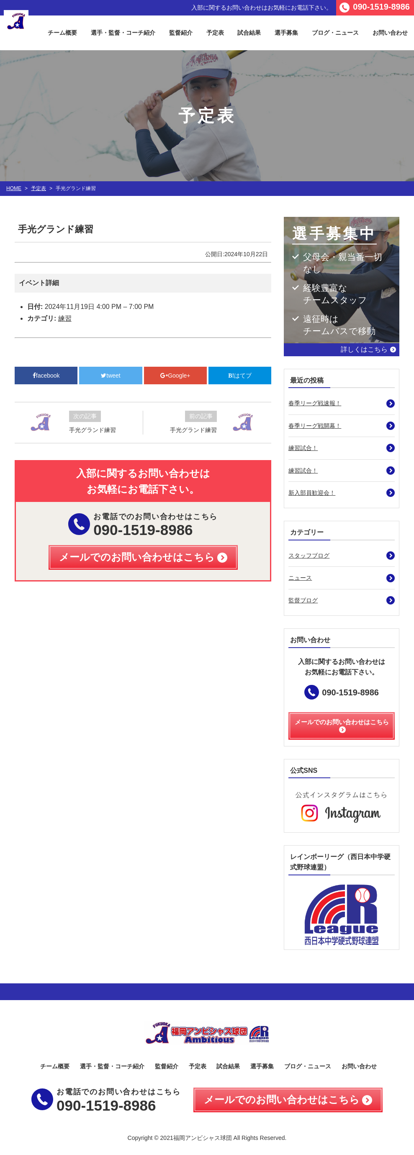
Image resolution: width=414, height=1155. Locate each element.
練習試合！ (303, 448)
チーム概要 (62, 32)
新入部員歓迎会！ (311, 492)
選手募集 (286, 32)
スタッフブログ (308, 555)
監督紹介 (181, 32)
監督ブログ (303, 600)
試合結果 (249, 32)
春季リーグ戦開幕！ (314, 425)
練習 (65, 318)
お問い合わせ (359, 1066)
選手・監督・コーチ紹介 (123, 32)
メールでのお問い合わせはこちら (282, 1099)
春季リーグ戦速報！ (314, 403)
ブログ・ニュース (335, 32)
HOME (13, 188)
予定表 (215, 32)
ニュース (300, 577)
